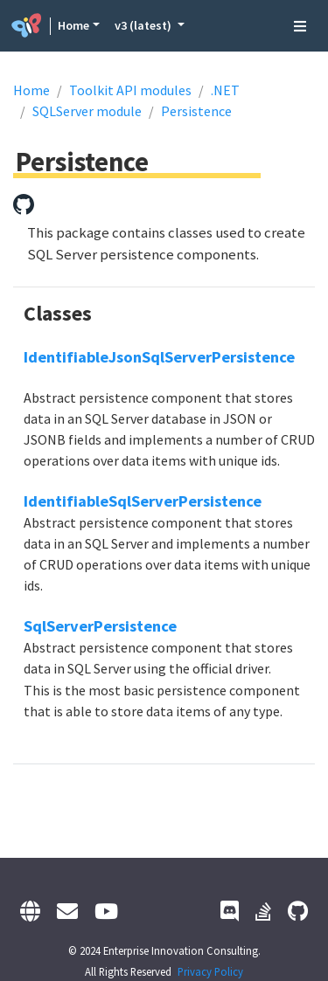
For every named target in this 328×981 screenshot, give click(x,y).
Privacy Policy (210, 971)
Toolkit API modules (130, 90)
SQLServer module (87, 111)
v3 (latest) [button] (144, 25)
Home (73, 25)
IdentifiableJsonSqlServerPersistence (159, 357)
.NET (225, 90)
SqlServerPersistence (100, 626)
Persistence (196, 111)
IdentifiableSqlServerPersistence (143, 501)
